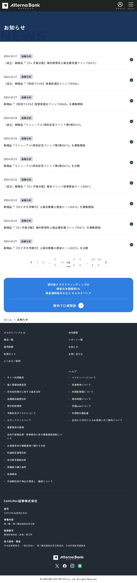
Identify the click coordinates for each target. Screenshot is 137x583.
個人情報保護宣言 (16, 384)
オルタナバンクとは (14, 332)
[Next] (106, 262)
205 (100, 262)
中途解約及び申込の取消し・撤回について (30, 481)
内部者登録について (82, 391)
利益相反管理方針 (16, 452)
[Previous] (31, 262)
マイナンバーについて (84, 377)
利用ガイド (10, 354)
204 (93, 262)
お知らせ (73, 346)
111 (62, 262)
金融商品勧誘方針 (16, 398)
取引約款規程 (14, 405)
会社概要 (73, 332)
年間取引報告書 (80, 413)
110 (55, 262)
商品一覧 (8, 339)
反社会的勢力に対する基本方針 (24, 391)
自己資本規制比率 (16, 459)
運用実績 (8, 346)
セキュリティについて (19, 420)
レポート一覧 (75, 339)
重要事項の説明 (15, 427)
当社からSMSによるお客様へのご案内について (97, 420)
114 (80, 262)
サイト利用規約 (15, 377)
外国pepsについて (81, 405)
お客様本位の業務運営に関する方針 (26, 445)
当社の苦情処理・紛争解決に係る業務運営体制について (34, 436)
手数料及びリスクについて (21, 413)
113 (74, 262)
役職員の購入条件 (16, 467)
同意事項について (81, 384)
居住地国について (81, 398)
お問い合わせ (75, 354)
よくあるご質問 (12, 361)
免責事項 (12, 474)
